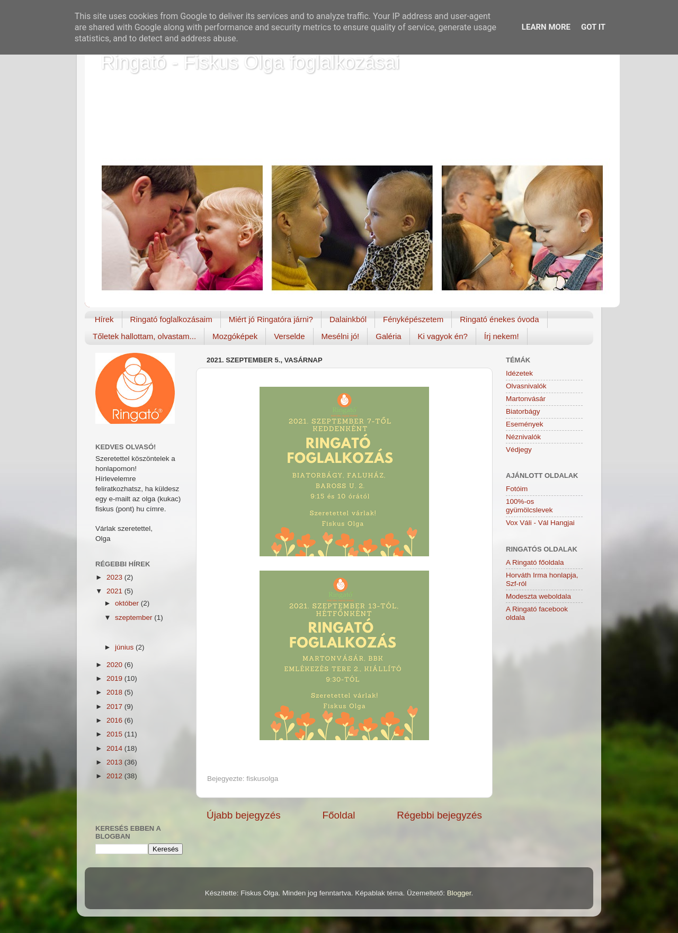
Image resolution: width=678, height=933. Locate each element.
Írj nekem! (501, 336)
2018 (115, 692)
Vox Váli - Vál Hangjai (540, 523)
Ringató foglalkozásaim (171, 319)
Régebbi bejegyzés (439, 815)
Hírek (104, 319)
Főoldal (339, 815)
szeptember (134, 617)
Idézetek (519, 373)
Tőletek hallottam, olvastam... (144, 336)
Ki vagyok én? (443, 336)
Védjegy (519, 450)
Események (524, 424)
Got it (593, 27)
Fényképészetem (413, 319)
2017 (115, 706)
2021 (115, 591)
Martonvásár (526, 399)
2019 (115, 678)
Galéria (388, 336)
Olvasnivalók (526, 386)
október (128, 603)
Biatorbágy (523, 411)
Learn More (546, 27)
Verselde (289, 336)
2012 (115, 776)
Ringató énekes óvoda (499, 319)
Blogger (459, 893)
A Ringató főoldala (535, 562)
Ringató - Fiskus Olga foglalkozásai (250, 62)
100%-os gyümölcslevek (529, 505)
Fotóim (517, 489)
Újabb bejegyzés (244, 815)
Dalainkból (348, 319)
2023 (115, 577)
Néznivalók (523, 437)
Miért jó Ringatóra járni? (271, 319)
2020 (115, 665)
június (125, 647)
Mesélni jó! (341, 336)
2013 (115, 762)
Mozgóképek (234, 336)
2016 (115, 720)
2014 (115, 748)
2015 (115, 734)
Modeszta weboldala (538, 596)
